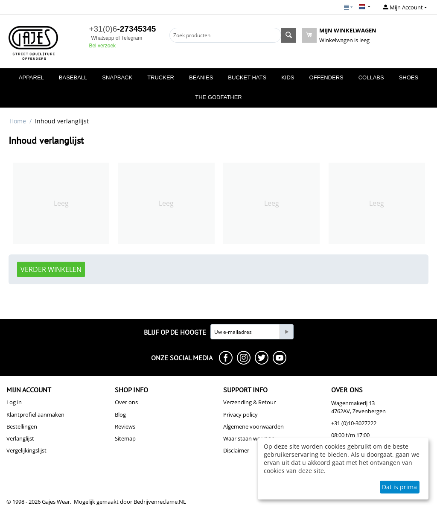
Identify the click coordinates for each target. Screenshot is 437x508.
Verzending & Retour (249, 402)
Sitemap (125, 438)
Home (17, 121)
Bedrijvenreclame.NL (160, 501)
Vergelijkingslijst (26, 450)
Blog (120, 414)
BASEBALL (73, 77)
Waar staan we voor (248, 438)
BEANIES (201, 77)
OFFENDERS (326, 77)
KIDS (287, 77)
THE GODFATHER (218, 97)
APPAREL (31, 77)
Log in (14, 402)
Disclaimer (236, 450)
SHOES (409, 77)
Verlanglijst (20, 438)
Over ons (126, 402)
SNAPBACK (117, 77)
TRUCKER (160, 77)
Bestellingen (21, 426)
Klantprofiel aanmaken (35, 414)
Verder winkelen (51, 269)
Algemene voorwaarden (253, 426)
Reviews (125, 426)
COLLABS (371, 77)
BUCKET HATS (247, 77)
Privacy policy (240, 414)
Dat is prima (399, 487)
